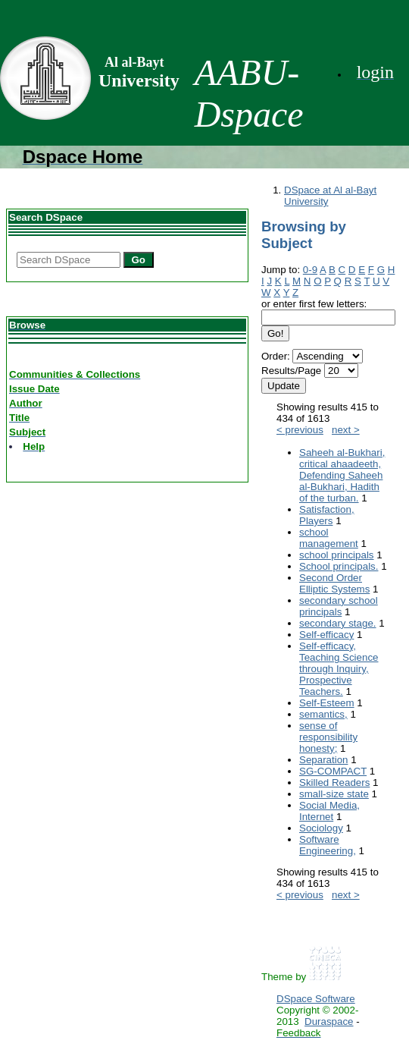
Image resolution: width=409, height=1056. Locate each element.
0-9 (310, 269)
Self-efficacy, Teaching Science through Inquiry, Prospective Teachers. (338, 668)
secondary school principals (338, 606)
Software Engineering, (327, 845)
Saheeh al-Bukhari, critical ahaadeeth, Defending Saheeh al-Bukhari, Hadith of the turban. (342, 475)
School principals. (338, 566)
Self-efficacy (326, 634)
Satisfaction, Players (326, 515)
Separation (323, 759)
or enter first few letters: (314, 304)
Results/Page (291, 370)
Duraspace (328, 1021)
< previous (299, 429)
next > (346, 429)
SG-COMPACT (333, 771)
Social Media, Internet (329, 811)
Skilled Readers (334, 782)
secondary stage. (337, 623)
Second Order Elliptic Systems (334, 583)
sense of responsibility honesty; (328, 737)
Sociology (321, 828)
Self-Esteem (326, 703)
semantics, (323, 714)
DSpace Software (315, 998)
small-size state (334, 794)
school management (328, 537)
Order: (275, 356)
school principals (336, 555)
